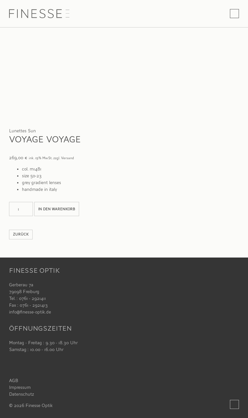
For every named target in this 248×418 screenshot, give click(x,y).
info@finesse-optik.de (30, 311)
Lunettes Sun (22, 130)
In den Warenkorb (56, 209)
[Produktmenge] (21, 209)
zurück (21, 234)
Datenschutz (21, 394)
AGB (13, 380)
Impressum (20, 387)
